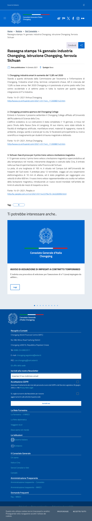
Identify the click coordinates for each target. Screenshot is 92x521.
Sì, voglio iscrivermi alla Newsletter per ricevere (27, 393)
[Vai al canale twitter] (67, 18)
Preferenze (63, 511)
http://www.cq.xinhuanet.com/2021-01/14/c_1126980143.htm (36, 100)
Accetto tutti (79, 511)
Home (10, 31)
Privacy (22, 387)
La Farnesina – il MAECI (20, 414)
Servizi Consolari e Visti (20, 467)
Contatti (14, 472)
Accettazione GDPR (19, 381)
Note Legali (29, 387)
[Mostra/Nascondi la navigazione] (4, 18)
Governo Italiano (13, 5)
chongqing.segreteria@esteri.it (29, 355)
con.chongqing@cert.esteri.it (26, 360)
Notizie (19, 31)
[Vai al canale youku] (63, 18)
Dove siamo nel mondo (20, 429)
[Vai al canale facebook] (72, 18)
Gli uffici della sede (18, 365)
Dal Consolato (31, 31)
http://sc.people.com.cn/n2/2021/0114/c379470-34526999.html (36, 194)
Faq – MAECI (16, 496)
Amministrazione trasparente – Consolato (27, 482)
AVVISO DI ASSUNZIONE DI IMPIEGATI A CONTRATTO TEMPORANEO (45, 269)
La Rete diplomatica (19, 419)
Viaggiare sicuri (16, 424)
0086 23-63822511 (22, 350)
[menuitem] (84, 4)
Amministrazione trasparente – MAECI (26, 487)
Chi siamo (14, 457)
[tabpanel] (46, 261)
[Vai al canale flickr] (82, 18)
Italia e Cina (15, 462)
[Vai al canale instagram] (77, 18)
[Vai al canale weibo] (58, 18)
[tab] (34, 305)
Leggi (16, 287)
